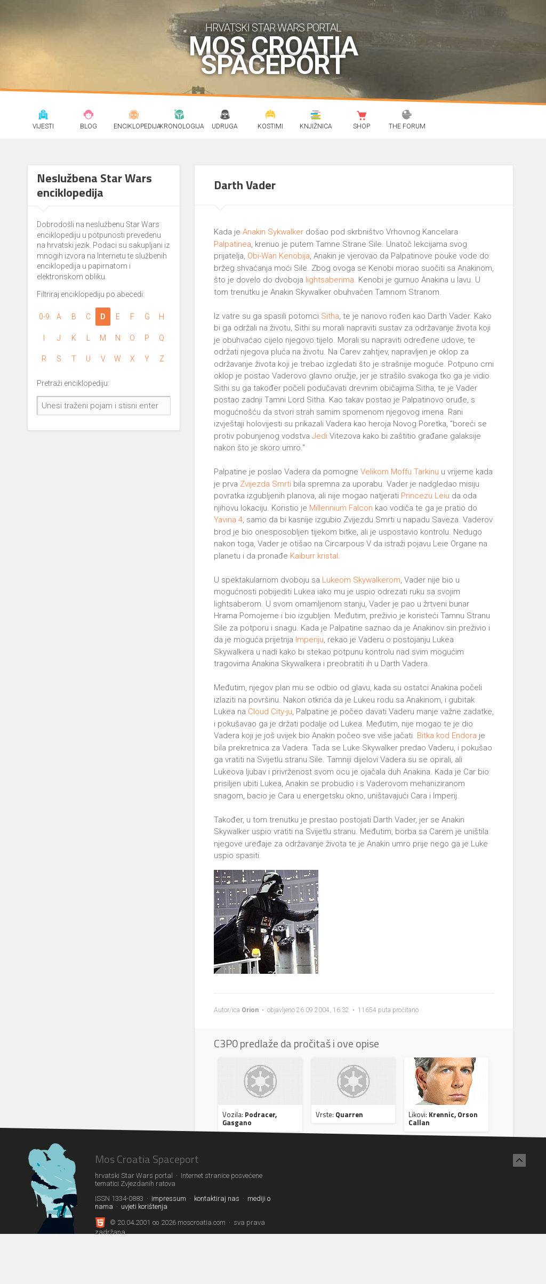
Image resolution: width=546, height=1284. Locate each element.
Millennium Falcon (341, 508)
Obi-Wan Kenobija (278, 256)
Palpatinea (232, 244)
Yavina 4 (228, 519)
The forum (407, 116)
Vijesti (43, 116)
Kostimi (270, 116)
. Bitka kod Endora (445, 735)
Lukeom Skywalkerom (361, 580)
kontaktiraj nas (216, 1198)
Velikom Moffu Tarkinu (399, 472)
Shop (361, 116)
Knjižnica (316, 116)
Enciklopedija (134, 116)
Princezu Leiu (425, 495)
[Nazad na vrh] (519, 1160)
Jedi (319, 436)
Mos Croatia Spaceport (273, 56)
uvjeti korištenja (144, 1206)
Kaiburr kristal (314, 556)
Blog (88, 116)
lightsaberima (330, 280)
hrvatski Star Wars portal (273, 27)
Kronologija (179, 116)
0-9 (44, 316)
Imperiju (309, 639)
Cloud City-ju (270, 711)
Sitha (330, 316)
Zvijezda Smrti (265, 484)
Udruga (225, 116)
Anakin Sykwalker (273, 232)
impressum (168, 1198)
